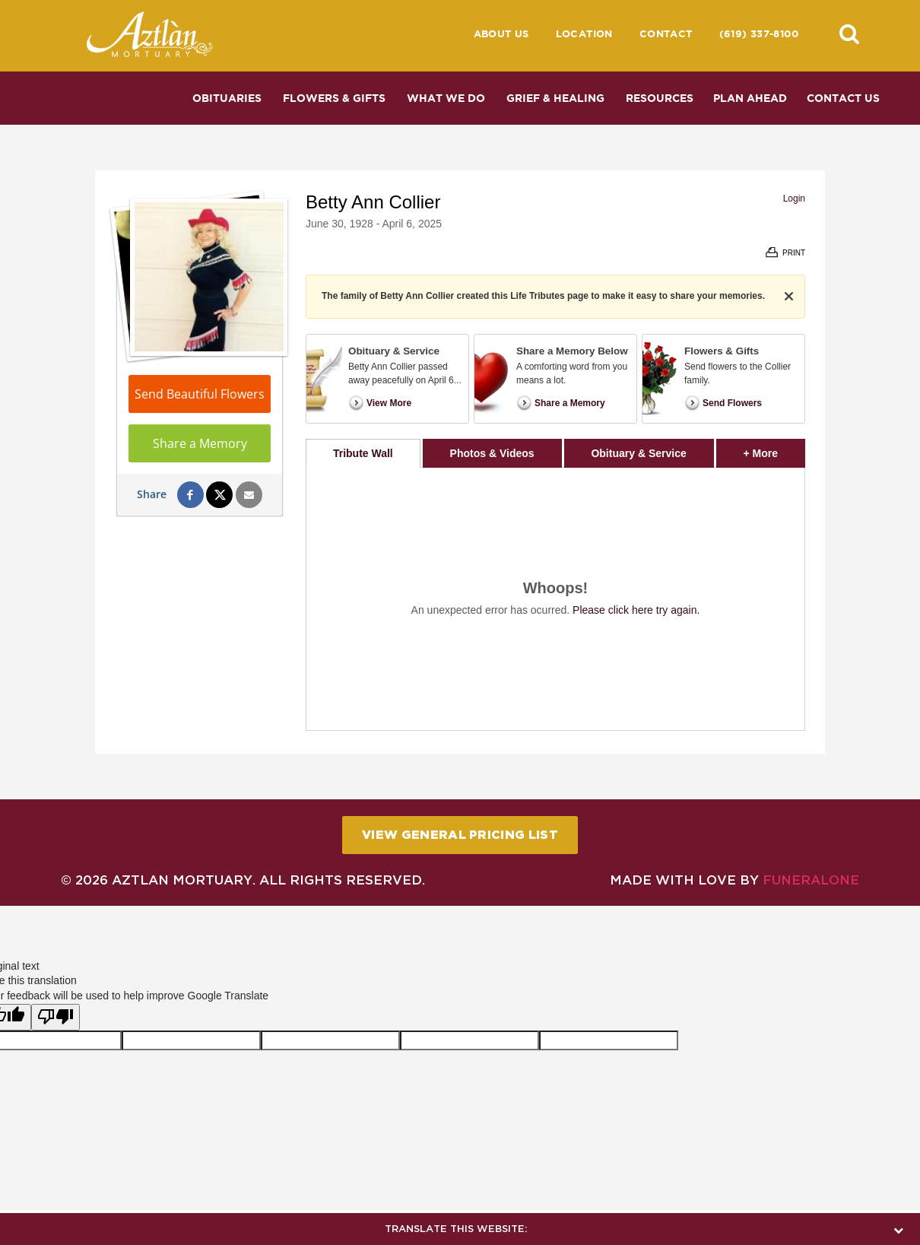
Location (584, 34)
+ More (774, 449)
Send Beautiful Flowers (200, 394)
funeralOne (811, 879)
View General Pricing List (460, 834)
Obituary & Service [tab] (638, 453)
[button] (849, 33)
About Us (501, 34)
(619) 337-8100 (758, 34)
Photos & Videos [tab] (492, 453)
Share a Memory (200, 443)
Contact (666, 34)
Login (794, 198)
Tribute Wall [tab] (363, 453)
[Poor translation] (55, 1017)
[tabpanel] (555, 599)
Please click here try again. (636, 610)
